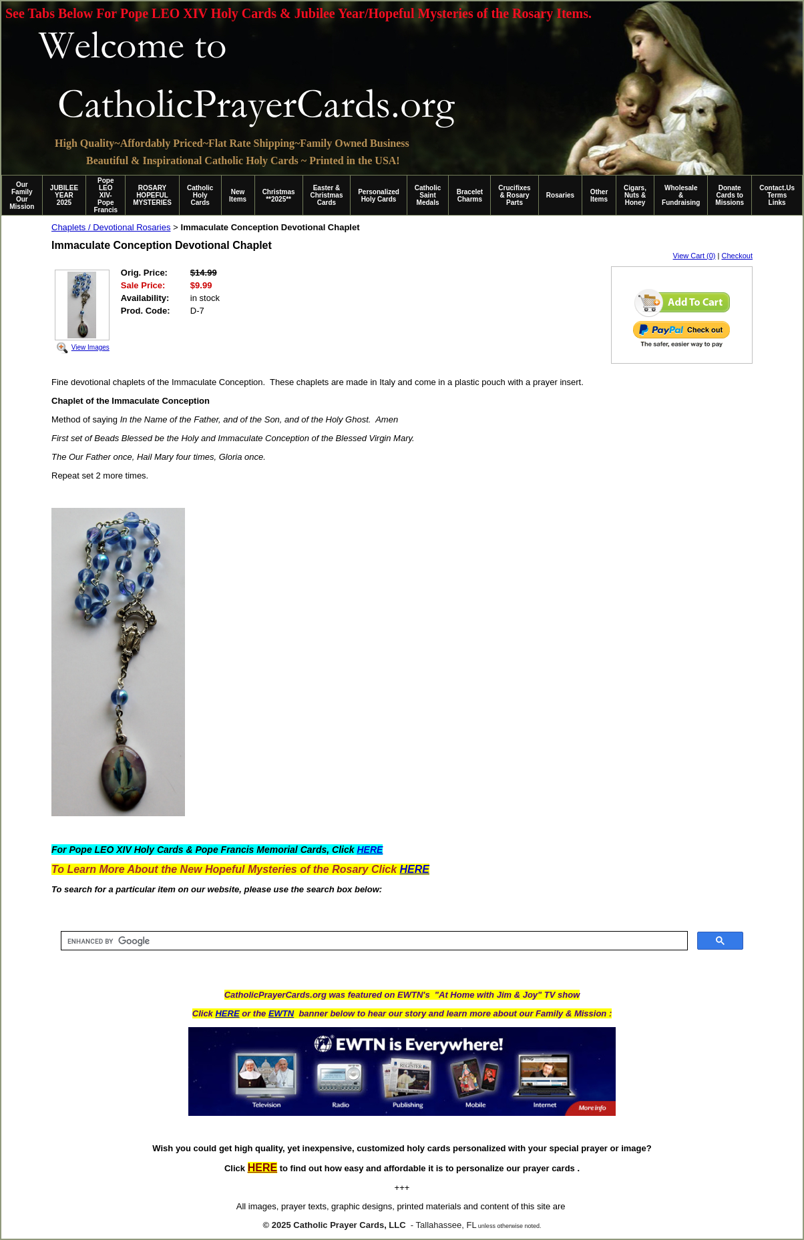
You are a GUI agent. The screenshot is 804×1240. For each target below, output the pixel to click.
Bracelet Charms (470, 195)
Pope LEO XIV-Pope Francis (105, 195)
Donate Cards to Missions (729, 195)
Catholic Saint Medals (428, 195)
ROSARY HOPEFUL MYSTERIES (152, 195)
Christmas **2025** (278, 195)
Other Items (599, 195)
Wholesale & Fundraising (681, 195)
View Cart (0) (694, 256)
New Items (237, 195)
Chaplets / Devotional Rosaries (110, 227)
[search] (372, 941)
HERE (227, 1013)
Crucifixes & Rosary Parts (514, 195)
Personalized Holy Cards (378, 195)
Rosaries (560, 195)
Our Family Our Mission (21, 195)
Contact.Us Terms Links (777, 195)
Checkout (737, 256)
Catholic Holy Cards (200, 195)
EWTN (281, 1013)
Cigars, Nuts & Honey (635, 195)
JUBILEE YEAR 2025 (64, 195)
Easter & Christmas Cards (327, 195)
